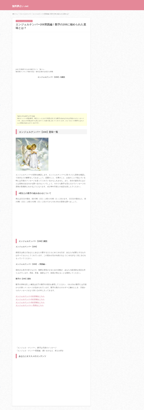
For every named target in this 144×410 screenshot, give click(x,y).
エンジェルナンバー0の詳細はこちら (30, 299)
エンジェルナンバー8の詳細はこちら (30, 302)
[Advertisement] (51, 50)
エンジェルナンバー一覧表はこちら (30, 305)
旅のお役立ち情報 (47, 71)
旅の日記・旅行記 (34, 71)
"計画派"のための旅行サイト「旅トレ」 (32, 69)
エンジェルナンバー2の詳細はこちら (30, 296)
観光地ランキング (22, 71)
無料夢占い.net (20, 6)
